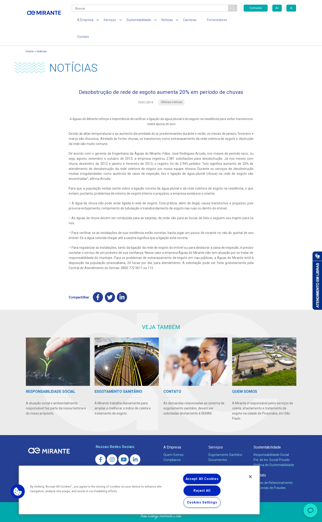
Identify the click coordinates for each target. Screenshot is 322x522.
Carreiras (179, 21)
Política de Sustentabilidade (274, 450)
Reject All (201, 491)
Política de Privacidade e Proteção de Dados (161, 515)
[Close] (250, 477)
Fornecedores (204, 21)
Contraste (255, 8)
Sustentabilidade (267, 432)
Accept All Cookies (202, 479)
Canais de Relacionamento (273, 468)
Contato (228, 21)
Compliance (172, 445)
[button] (17, 491)
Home (30, 36)
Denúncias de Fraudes (270, 473)
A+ (277, 8)
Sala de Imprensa (177, 455)
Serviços (216, 432)
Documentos (218, 445)
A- (291, 8)
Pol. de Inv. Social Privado (272, 445)
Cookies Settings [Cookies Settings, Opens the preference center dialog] (202, 502)
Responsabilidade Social (271, 440)
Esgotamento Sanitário (225, 440)
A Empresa (172, 432)
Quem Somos (173, 440)
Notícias (42, 36)
